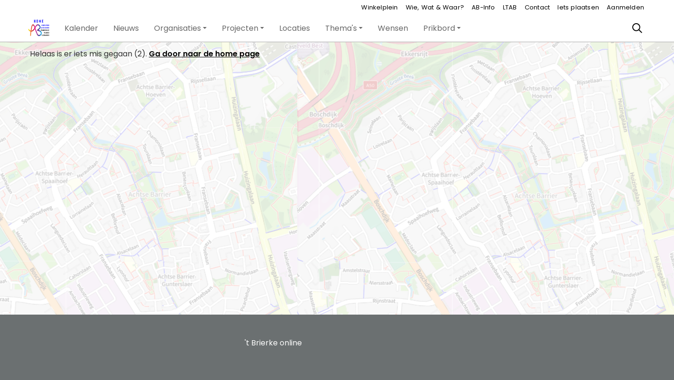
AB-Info (483, 7)
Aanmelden (625, 7)
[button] (81, 28)
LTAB (510, 7)
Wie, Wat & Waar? (435, 7)
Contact (537, 7)
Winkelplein (379, 7)
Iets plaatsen (578, 7)
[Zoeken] (637, 28)
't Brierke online (273, 342)
